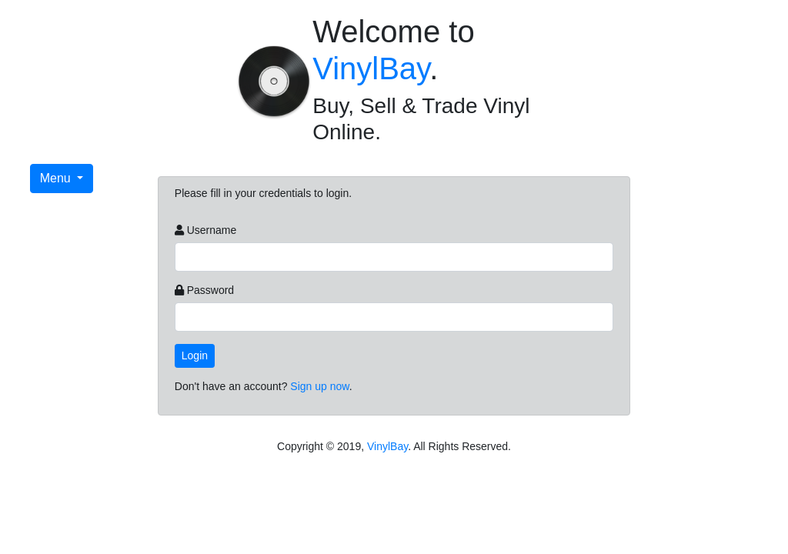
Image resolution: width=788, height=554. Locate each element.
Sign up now (319, 386)
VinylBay (370, 68)
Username (212, 230)
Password (210, 290)
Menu (57, 178)
